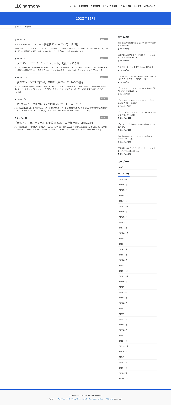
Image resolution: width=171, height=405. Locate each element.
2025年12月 (123, 195)
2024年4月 (123, 254)
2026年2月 (123, 190)
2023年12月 (123, 265)
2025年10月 (123, 206)
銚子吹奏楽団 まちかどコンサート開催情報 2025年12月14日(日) (135, 137)
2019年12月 (123, 378)
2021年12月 (123, 346)
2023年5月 (123, 297)
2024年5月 (123, 249)
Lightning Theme (75, 399)
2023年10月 (123, 276)
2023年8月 (123, 287)
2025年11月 (123, 201)
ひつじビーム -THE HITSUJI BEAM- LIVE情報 (135, 67)
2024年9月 (123, 238)
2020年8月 (123, 367)
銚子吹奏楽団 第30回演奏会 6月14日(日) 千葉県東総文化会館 (137, 44)
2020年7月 (123, 373)
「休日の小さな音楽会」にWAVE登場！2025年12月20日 (136, 125)
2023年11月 (123, 271)
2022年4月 (123, 330)
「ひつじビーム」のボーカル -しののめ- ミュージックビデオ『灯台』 (137, 113)
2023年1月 (123, 303)
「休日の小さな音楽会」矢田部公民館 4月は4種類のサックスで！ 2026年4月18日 (137, 77)
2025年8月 (123, 217)
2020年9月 (123, 362)
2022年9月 (123, 314)
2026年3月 (123, 184)
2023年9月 (123, 281)
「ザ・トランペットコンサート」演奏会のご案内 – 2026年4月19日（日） (137, 89)
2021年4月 (123, 351)
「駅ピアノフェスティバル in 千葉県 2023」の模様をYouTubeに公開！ (54, 122)
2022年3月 (123, 335)
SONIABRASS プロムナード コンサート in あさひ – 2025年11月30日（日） (136, 149)
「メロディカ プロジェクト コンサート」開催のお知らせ (46, 63)
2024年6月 (123, 244)
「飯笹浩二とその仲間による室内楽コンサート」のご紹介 (47, 104)
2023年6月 (123, 292)
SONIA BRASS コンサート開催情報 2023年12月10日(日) (46, 44)
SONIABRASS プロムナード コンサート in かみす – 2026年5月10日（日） (136, 56)
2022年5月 (123, 324)
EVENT (103, 39)
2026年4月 (123, 179)
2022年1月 (123, 341)
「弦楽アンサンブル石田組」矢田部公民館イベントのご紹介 (48, 82)
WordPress (62, 399)
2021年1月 (123, 357)
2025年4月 (123, 222)
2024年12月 (123, 233)
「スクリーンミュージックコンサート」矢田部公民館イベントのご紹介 (136, 101)
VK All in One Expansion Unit (93, 399)
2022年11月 (123, 308)
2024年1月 (123, 260)
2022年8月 (123, 319)
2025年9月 (123, 211)
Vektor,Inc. (109, 399)
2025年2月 (123, 227)
